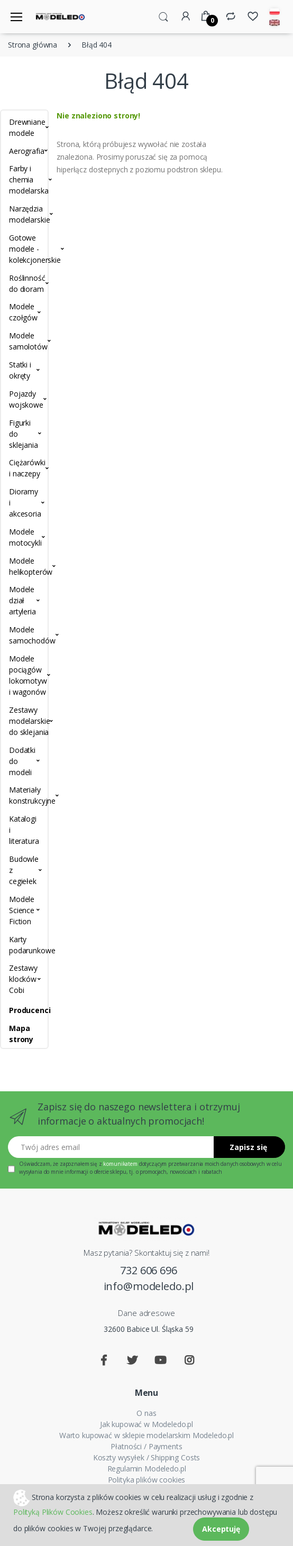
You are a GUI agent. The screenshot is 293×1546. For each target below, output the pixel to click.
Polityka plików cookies (147, 1480)
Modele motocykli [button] (24, 537)
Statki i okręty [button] (20, 370)
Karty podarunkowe (24, 944)
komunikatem (120, 1163)
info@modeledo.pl (149, 1286)
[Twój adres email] (111, 1147)
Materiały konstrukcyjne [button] (24, 795)
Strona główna (32, 45)
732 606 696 (148, 1270)
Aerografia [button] (24, 151)
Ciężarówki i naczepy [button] (24, 467)
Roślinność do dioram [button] (24, 283)
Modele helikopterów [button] (24, 566)
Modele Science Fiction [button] (21, 910)
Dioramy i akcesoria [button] (24, 502)
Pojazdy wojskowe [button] (24, 399)
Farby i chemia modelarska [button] (24, 179)
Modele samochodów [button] (24, 635)
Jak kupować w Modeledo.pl (146, 1424)
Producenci (24, 1010)
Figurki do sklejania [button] (23, 434)
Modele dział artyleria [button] (22, 600)
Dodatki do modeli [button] (22, 761)
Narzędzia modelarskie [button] (24, 214)
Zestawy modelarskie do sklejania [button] (24, 721)
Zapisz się (248, 1147)
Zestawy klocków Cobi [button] (23, 979)
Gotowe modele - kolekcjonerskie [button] (24, 249)
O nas (146, 1413)
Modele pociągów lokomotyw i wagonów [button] (24, 675)
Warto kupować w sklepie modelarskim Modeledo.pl (146, 1435)
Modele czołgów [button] (23, 312)
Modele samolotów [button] (24, 341)
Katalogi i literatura (24, 830)
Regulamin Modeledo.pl (146, 1469)
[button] (163, 16)
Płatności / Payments (146, 1446)
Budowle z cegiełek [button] (24, 870)
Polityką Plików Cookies (53, 1512)
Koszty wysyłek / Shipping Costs (146, 1457)
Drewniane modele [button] (24, 127)
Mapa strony (21, 1033)
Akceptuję (221, 1529)
